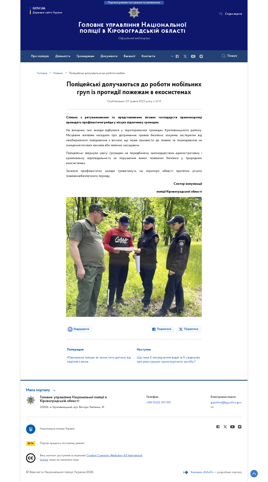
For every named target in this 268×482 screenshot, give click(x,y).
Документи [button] (108, 56)
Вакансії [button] (129, 56)
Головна (42, 73)
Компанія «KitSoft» (202, 472)
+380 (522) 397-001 (158, 402)
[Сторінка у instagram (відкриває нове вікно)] (201, 56)
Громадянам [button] (85, 56)
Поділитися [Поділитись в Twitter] (191, 329)
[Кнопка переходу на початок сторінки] (254, 473)
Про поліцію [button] (40, 56)
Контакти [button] (148, 56)
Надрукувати (81, 329)
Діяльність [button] (62, 56)
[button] (41, 390)
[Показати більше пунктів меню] (172, 56)
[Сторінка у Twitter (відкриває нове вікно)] (185, 56)
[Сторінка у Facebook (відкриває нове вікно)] (177, 56)
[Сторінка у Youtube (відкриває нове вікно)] (193, 56)
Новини (58, 73)
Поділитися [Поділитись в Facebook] (164, 329)
